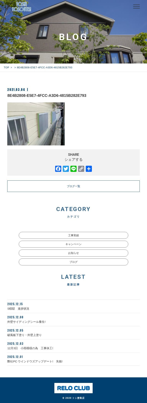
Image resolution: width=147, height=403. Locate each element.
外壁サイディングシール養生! (73, 324)
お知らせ (73, 257)
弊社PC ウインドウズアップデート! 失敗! (73, 363)
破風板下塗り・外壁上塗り (73, 337)
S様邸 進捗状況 (73, 311)
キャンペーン (73, 249)
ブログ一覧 (73, 186)
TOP (6, 67)
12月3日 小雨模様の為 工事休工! (73, 350)
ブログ (73, 266)
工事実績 (73, 240)
